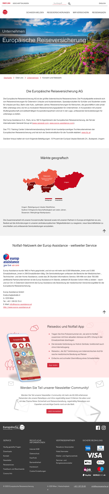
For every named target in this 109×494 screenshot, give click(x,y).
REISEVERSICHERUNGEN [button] (58, 12)
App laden (53, 365)
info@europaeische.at (99, 486)
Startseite (8, 78)
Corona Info (7, 473)
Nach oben (104, 231)
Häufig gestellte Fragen (12, 447)
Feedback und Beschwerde (13, 469)
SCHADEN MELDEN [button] (35, 12)
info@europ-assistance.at (21, 304)
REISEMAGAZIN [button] (99, 12)
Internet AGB (34, 449)
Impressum (34, 467)
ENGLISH (102, 3)
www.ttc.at (86, 132)
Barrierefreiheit (35, 462)
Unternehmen (33, 78)
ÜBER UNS (6, 3)
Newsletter (7, 460)
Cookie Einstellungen (38, 471)
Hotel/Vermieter (62, 451)
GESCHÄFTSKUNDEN (21, 3)
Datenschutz (34, 453)
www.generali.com (41, 123)
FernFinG (33, 458)
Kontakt (6, 456)
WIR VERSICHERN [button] (81, 12)
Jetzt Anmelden (54, 411)
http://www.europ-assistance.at (16, 307)
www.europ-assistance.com (62, 123)
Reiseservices (8, 465)
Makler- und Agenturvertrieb (66, 456)
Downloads (7, 451)
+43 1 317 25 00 (80, 486)
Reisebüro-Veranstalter (65, 447)
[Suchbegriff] (59, 3)
